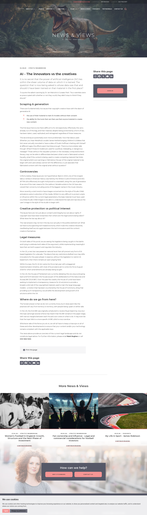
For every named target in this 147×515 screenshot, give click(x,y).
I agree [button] (6, 511)
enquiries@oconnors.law (81, 2)
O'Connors (67, 39)
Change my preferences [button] (18, 511)
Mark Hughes (72, 336)
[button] (125, 9)
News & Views (78, 39)
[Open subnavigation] (34, 9)
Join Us (110, 90)
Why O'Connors (58, 474)
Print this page (31, 350)
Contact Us (88, 474)
